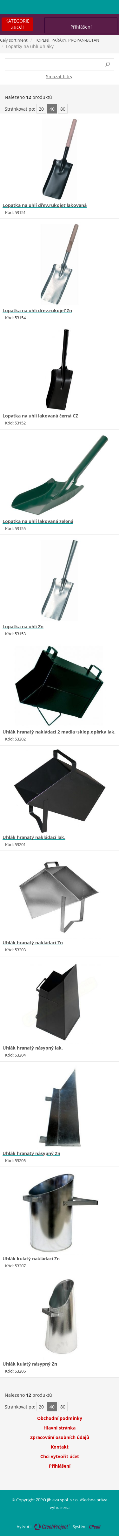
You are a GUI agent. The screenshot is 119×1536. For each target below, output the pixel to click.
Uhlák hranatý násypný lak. (33, 1048)
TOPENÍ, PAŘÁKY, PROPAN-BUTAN (67, 40)
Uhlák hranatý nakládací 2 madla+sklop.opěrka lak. (59, 732)
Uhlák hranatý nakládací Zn (33, 943)
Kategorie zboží (17, 24)
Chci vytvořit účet (59, 1456)
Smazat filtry (59, 76)
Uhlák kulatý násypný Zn (30, 1364)
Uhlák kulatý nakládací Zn (31, 1259)
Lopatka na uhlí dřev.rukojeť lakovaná (45, 205)
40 (52, 109)
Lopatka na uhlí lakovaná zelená (38, 521)
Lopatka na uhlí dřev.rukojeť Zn (37, 310)
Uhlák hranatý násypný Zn (31, 1153)
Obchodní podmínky (59, 1418)
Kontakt (60, 1447)
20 (41, 109)
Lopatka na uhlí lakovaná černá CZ (40, 416)
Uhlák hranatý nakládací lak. (34, 837)
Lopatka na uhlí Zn (23, 626)
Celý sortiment (14, 40)
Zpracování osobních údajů (59, 1437)
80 (62, 109)
